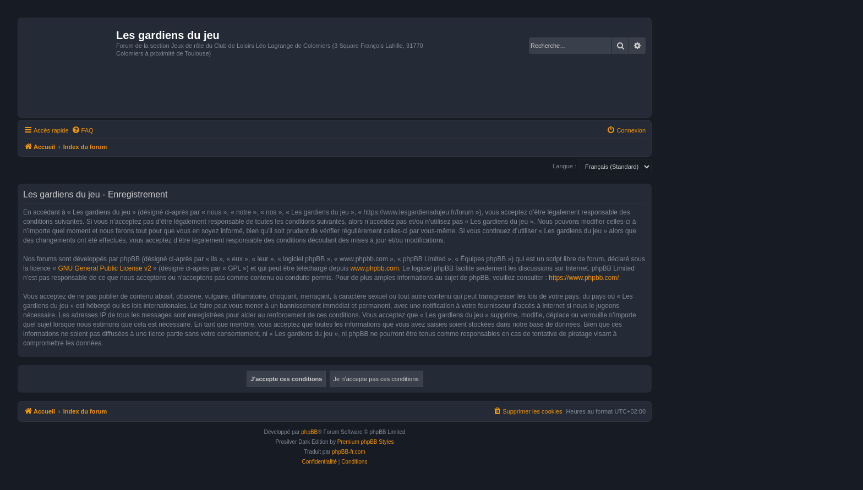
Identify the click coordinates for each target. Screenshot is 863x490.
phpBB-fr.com (348, 452)
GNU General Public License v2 (104, 268)
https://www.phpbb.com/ (584, 278)
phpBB (309, 432)
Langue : (564, 166)
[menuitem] (83, 130)
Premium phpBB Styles (365, 442)
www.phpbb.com (375, 268)
